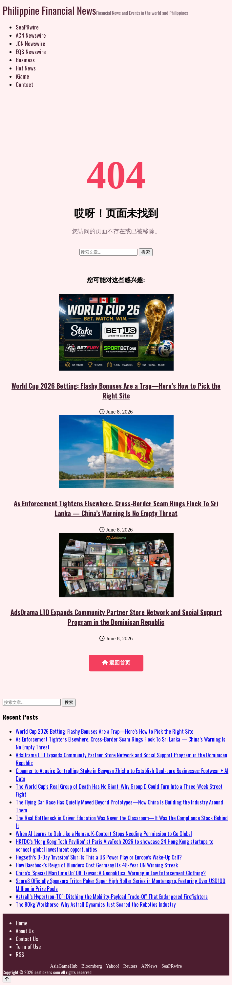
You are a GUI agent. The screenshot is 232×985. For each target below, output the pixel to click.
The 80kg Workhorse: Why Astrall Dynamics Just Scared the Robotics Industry (96, 904)
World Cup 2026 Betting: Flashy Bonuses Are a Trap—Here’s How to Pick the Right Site (116, 390)
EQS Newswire (31, 52)
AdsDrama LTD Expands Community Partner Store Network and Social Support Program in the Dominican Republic (116, 617)
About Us (25, 931)
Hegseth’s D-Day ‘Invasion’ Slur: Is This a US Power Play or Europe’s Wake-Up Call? (99, 857)
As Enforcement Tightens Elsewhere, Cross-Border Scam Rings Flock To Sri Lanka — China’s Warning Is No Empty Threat (116, 508)
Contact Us (27, 939)
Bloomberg (91, 966)
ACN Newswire (31, 35)
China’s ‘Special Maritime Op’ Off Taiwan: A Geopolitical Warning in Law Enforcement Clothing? (111, 873)
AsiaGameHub (63, 966)
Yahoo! (112, 966)
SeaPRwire (27, 27)
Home (21, 923)
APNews (149, 966)
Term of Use (28, 947)
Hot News (26, 68)
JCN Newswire (30, 43)
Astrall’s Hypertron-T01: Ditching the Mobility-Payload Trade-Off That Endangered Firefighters (112, 896)
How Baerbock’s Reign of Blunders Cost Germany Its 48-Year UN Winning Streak (97, 865)
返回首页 (116, 663)
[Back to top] (7, 978)
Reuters (130, 966)
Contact (24, 84)
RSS (20, 954)
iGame (22, 76)
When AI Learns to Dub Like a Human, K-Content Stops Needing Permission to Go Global (104, 834)
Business (25, 60)
